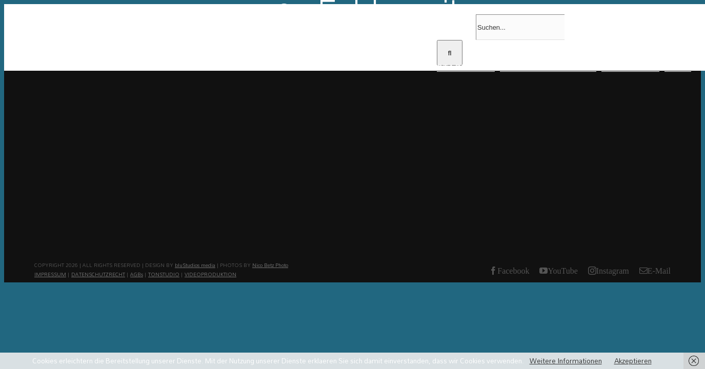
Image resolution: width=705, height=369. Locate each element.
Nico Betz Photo (270, 265)
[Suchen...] (520, 27)
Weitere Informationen (566, 361)
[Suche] (449, 53)
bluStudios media (195, 265)
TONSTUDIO (163, 274)
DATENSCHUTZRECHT (98, 274)
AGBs (136, 274)
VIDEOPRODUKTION (210, 274)
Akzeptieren (633, 361)
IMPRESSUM (50, 274)
